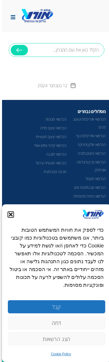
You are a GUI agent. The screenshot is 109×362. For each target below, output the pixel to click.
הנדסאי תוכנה (54, 154)
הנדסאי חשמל (93, 178)
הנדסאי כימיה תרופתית (88, 196)
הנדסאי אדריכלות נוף (88, 135)
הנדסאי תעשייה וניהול (49, 163)
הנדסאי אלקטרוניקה (89, 144)
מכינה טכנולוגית (53, 171)
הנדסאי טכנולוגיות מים (87, 187)
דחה (54, 322)
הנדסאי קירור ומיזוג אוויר (48, 145)
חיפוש (17, 52)
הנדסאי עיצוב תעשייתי (49, 136)
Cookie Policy (59, 354)
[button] (9, 214)
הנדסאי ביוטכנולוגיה (89, 153)
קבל (54, 306)
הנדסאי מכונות (54, 119)
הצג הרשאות (54, 338)
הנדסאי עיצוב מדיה (51, 128)
